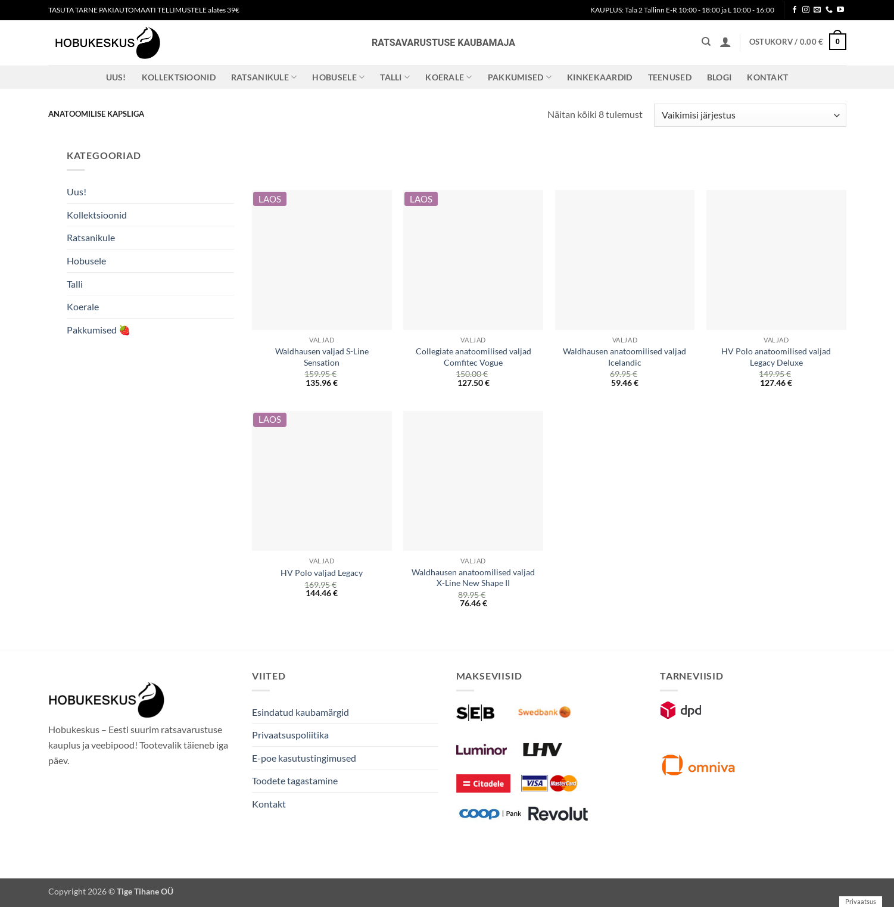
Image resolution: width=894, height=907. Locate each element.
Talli (395, 77)
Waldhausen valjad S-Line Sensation (322, 356)
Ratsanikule (264, 77)
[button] (725, 42)
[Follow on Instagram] (805, 10)
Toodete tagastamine (295, 780)
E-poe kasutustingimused (304, 757)
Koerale (448, 77)
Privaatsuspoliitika (290, 734)
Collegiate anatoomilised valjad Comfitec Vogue (473, 356)
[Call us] (829, 10)
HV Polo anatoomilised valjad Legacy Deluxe (776, 356)
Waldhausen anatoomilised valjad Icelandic (624, 356)
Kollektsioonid (179, 77)
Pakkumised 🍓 (98, 329)
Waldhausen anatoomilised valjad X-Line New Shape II (473, 577)
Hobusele (338, 77)
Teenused (669, 77)
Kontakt (767, 77)
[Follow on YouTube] (840, 10)
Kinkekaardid (599, 77)
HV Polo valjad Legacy (322, 573)
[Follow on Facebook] (794, 10)
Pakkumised (520, 77)
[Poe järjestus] (750, 115)
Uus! (116, 77)
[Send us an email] (817, 10)
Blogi (719, 77)
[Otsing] (706, 41)
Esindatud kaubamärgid (300, 712)
